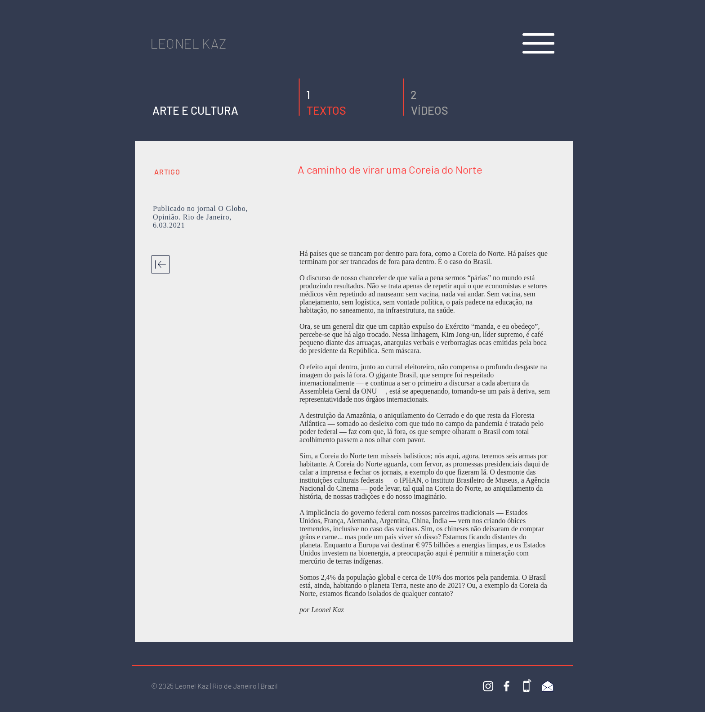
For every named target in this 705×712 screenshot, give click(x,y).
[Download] (161, 264)
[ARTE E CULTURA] (195, 110)
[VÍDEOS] (452, 110)
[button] (311, 95)
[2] (416, 95)
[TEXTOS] (348, 110)
